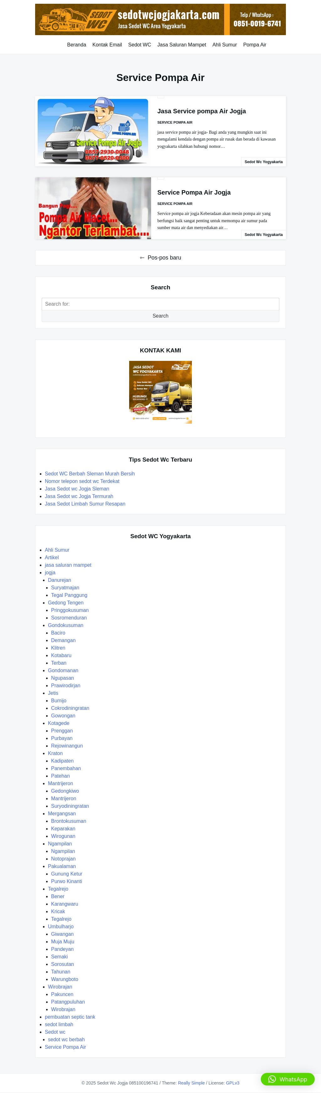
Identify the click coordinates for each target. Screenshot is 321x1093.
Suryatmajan (65, 587)
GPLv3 (232, 1082)
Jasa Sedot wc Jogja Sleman (77, 488)
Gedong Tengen (66, 602)
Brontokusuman (68, 821)
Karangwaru (64, 904)
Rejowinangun (67, 745)
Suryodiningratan (70, 806)
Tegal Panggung (69, 595)
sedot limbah (59, 1024)
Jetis (53, 693)
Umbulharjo (61, 926)
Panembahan (66, 768)
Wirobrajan (60, 986)
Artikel (52, 557)
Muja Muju (62, 941)
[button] (288, 1079)
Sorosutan (62, 964)
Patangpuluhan (68, 1002)
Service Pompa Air (174, 122)
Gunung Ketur (66, 873)
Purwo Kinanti (66, 881)
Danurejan (59, 580)
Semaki (59, 956)
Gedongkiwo (65, 791)
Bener (58, 896)
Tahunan (60, 971)
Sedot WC (139, 44)
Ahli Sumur (225, 44)
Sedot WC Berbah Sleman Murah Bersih (90, 473)
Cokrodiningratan (70, 708)
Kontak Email (107, 44)
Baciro (58, 632)
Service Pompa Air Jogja (194, 192)
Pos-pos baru (164, 257)
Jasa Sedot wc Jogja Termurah (79, 496)
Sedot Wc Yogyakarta (264, 162)
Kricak (58, 911)
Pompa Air (254, 44)
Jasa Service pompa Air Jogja (201, 111)
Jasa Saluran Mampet (181, 44)
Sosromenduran (69, 617)
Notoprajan (63, 858)
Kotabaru (61, 655)
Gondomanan (63, 670)
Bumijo (58, 700)
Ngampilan (60, 843)
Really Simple (191, 1082)
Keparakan (63, 828)
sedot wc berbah (66, 1039)
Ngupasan (62, 678)
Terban (58, 663)
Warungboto (64, 979)
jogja (50, 572)
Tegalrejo (58, 889)
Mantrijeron (60, 783)
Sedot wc (55, 1032)
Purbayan (62, 738)
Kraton (55, 753)
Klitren (58, 648)
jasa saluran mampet (68, 565)
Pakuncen (62, 994)
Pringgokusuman (70, 610)
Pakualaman (62, 866)
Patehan (60, 776)
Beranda (76, 44)
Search (161, 316)
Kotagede (59, 723)
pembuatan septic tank (70, 1017)
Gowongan (63, 715)
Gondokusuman (65, 625)
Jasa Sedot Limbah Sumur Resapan (86, 503)
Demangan (63, 640)
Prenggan (62, 730)
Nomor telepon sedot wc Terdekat (82, 481)
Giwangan (62, 934)
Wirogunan (63, 836)
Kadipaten (62, 760)
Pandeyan (62, 949)
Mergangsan (62, 813)
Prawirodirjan (65, 685)
